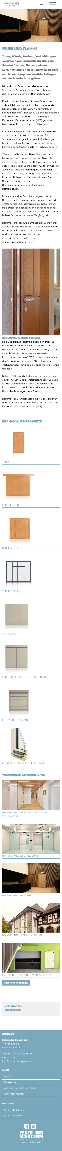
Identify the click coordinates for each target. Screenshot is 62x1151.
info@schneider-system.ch (17, 1061)
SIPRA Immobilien (13, 1115)
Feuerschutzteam (14, 1110)
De (41, 4)
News (7, 1076)
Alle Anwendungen (16, 983)
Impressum (35, 1142)
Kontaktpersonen (14, 1094)
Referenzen (10, 1082)
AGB (24, 1142)
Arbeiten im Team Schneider (20, 1088)
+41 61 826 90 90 (23, 1053)
